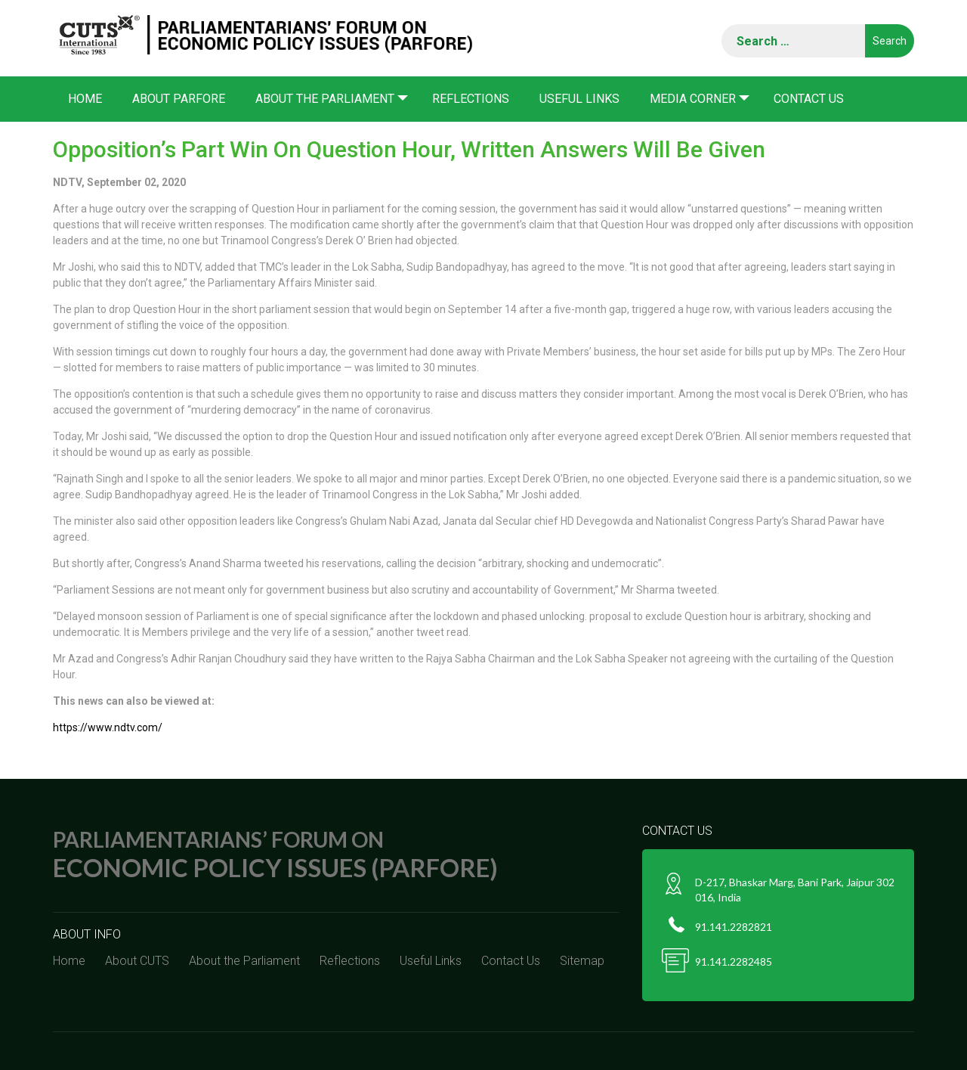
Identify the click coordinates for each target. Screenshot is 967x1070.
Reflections (470, 98)
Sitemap (582, 961)
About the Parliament (324, 98)
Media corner (693, 98)
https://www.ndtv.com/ (107, 727)
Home (85, 98)
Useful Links (579, 98)
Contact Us (809, 98)
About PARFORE (178, 98)
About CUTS (137, 961)
